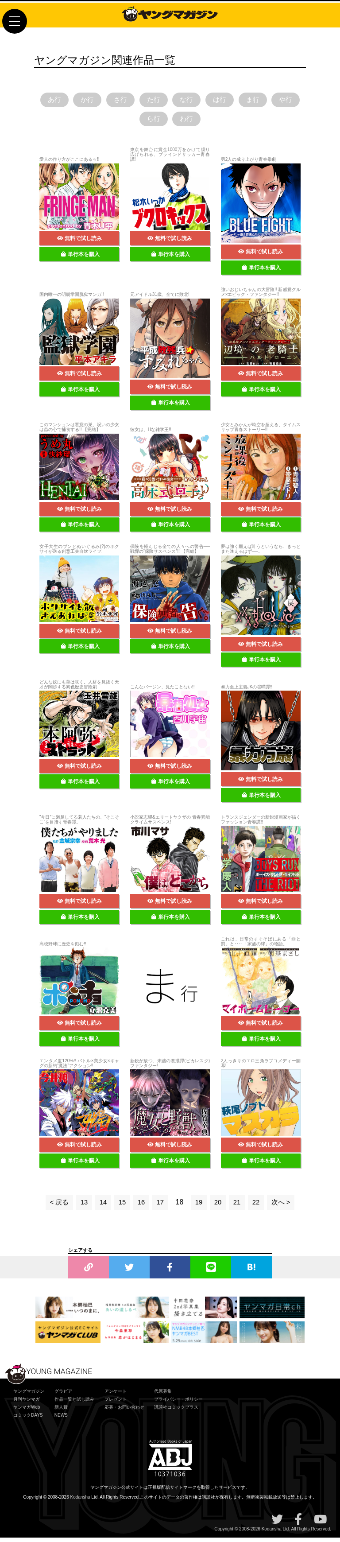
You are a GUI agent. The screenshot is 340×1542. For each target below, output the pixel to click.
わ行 (206, 122)
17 (160, 1206)
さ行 (134, 101)
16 (141, 1206)
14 (101, 1206)
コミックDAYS (28, 1419)
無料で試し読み (79, 243)
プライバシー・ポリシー (178, 1403)
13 (82, 1206)
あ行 (61, 101)
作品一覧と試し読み (74, 1403)
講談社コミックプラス (176, 1411)
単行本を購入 (80, 258)
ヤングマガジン (28, 1395)
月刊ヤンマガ (26, 1403)
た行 (170, 101)
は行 (243, 101)
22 (258, 1206)
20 (219, 1206)
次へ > (284, 1206)
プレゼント (115, 1403)
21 (239, 1206)
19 (199, 1206)
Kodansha (80, 1501)
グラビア (63, 1395)
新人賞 (61, 1411)
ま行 (279, 101)
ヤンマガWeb (26, 1411)
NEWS (61, 1419)
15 (121, 1206)
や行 (134, 122)
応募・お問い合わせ (124, 1411)
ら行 (170, 122)
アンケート (115, 1395)
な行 (206, 101)
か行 (97, 101)
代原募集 (163, 1395)
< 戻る (56, 1206)
